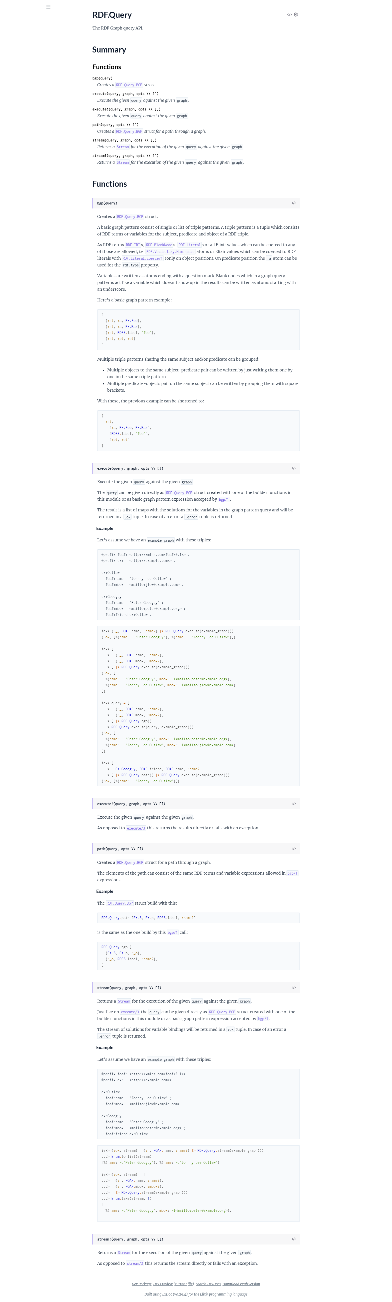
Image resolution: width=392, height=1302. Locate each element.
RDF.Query (13, 306)
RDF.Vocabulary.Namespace (28, 451)
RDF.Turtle (13, 424)
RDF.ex (13, 20)
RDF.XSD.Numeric (19, 667)
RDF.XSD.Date (16, 512)
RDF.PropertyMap (20, 293)
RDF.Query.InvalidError (24, 786)
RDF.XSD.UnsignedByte (24, 701)
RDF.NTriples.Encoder (23, 266)
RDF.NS (10, 212)
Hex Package (179, 1284)
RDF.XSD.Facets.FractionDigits (30, 553)
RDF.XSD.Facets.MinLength (27, 600)
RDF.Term (12, 411)
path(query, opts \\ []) (153, 124)
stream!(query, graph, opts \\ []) (163, 155)
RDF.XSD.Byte (16, 485)
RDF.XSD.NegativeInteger (26, 647)
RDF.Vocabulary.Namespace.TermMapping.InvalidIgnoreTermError (36, 833)
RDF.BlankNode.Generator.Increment (36, 77)
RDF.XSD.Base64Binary (24, 472)
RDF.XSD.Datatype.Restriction (30, 505)
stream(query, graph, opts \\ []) (162, 140)
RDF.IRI (10, 144)
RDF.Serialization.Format (25, 370)
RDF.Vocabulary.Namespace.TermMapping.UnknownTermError (36, 860)
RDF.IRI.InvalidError (21, 752)
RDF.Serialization (18, 350)
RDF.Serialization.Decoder (26, 357)
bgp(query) (140, 78)
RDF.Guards (14, 137)
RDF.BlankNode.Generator (27, 63)
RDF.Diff (11, 124)
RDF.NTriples (15, 252)
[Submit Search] (7, 7)
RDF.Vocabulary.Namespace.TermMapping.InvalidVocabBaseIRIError (36, 847)
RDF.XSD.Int (14, 627)
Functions (17, 321)
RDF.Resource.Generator (25, 343)
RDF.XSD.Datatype (20, 492)
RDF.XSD (12, 458)
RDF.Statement (17, 404)
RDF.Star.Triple (16, 397)
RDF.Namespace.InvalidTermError (33, 766)
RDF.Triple (13, 418)
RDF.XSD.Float (16, 620)
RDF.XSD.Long (16, 640)
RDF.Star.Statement (21, 391)
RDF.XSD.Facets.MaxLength (28, 580)
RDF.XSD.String (17, 688)
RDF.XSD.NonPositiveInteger (29, 661)
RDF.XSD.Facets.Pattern (25, 607)
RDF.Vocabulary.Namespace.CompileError (36, 820)
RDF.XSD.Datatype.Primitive (28, 499)
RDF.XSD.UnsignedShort (25, 721)
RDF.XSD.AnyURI (19, 465)
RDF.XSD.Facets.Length (24, 559)
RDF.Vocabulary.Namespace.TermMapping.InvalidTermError (36, 840)
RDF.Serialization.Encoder (26, 364)
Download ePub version (279, 1284)
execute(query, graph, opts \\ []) (163, 93)
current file (221, 1284)
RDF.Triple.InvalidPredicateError (32, 800)
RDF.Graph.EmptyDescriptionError (34, 746)
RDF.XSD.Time (16, 694)
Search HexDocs (245, 1284)
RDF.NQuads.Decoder (23, 198)
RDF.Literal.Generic (20, 185)
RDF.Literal (13, 171)
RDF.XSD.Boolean (19, 478)
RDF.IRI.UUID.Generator (25, 151)
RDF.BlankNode (17, 56)
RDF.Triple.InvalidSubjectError (30, 806)
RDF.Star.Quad (16, 384)
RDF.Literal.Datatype (22, 178)
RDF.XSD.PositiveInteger (25, 674)
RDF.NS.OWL (15, 218)
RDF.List (11, 164)
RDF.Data (12, 104)
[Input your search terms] (37, 7)
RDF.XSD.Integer (18, 634)
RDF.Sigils (12, 377)
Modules (30, 35)
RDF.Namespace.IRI (21, 279)
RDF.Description (18, 117)
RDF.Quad (13, 299)
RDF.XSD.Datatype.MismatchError (34, 867)
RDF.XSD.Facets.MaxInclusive (29, 573)
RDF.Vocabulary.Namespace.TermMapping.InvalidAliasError (36, 827)
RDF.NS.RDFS (16, 232)
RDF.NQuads (15, 191)
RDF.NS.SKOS (16, 239)
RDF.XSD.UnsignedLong (24, 715)
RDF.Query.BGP (18, 330)
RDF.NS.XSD (14, 245)
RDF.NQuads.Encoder (23, 205)
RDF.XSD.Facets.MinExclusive (29, 586)
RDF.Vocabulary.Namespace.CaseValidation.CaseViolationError (36, 813)
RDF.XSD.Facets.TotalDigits (27, 613)
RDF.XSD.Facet (17, 539)
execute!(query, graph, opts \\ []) (164, 109)
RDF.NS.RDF (15, 225)
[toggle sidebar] (67, 7)
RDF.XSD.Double (18, 532)
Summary (16, 315)
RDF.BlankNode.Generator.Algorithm (36, 70)
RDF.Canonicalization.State (27, 97)
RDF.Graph (13, 131)
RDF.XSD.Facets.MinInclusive (29, 593)
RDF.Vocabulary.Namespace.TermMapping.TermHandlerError (36, 854)
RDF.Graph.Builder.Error (25, 739)
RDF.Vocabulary (17, 445)
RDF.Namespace (18, 272)
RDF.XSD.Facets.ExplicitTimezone (33, 546)
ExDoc (205, 1294)
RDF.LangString (17, 158)
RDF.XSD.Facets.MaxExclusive (30, 566)
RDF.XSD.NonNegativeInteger (30, 654)
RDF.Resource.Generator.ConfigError (36, 793)
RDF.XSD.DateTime (20, 519)
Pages (11, 35)
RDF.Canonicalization (22, 83)
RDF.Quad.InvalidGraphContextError (36, 779)
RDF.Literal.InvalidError (24, 759)
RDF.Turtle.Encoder (20, 438)
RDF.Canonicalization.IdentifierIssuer (36, 90)
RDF (8, 50)
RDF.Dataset (15, 110)
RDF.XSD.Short (17, 681)
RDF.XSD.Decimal (19, 526)
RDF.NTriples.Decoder (23, 259)
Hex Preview (200, 1284)
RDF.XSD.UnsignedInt (23, 708)
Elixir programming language (261, 1294)
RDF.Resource (16, 337)
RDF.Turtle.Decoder (21, 431)
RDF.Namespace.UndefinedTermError (36, 773)
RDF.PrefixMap (17, 286)
